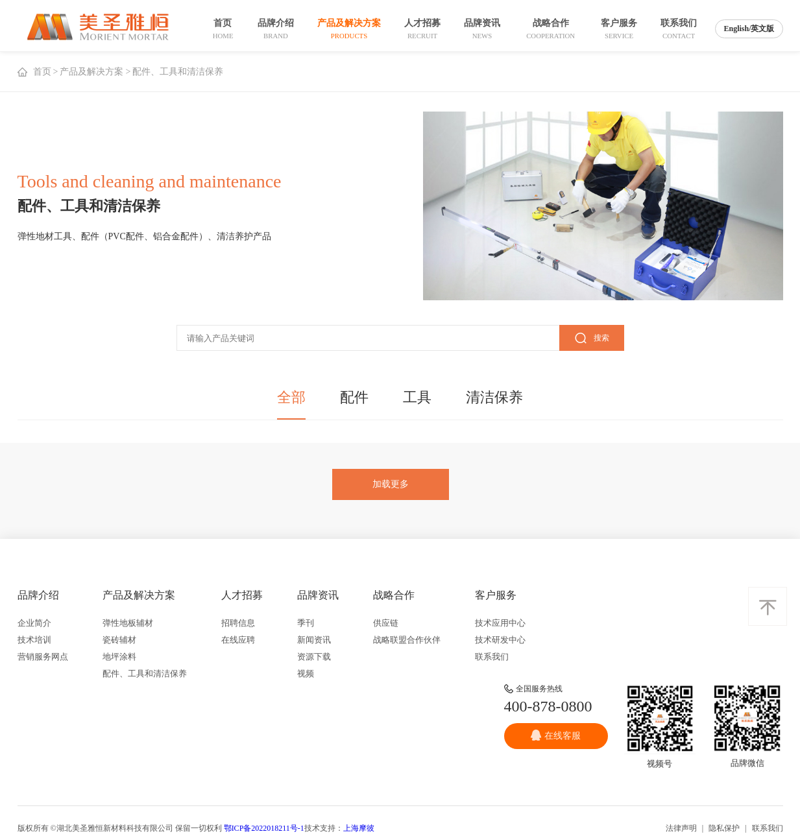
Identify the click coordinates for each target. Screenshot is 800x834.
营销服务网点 (43, 656)
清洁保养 (494, 397)
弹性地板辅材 (128, 623)
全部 (291, 397)
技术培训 (34, 640)
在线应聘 (238, 640)
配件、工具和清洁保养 (145, 673)
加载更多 (390, 484)
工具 (417, 397)
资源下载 (314, 656)
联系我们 (492, 656)
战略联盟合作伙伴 (407, 640)
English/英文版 (748, 28)
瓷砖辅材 (119, 640)
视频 (305, 673)
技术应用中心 (500, 623)
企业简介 (34, 623)
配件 (354, 397)
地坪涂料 (119, 656)
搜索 (591, 338)
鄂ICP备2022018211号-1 (264, 828)
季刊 (305, 623)
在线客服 (556, 735)
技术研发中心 (500, 640)
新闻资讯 (314, 640)
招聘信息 (238, 623)
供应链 (385, 623)
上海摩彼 (358, 828)
